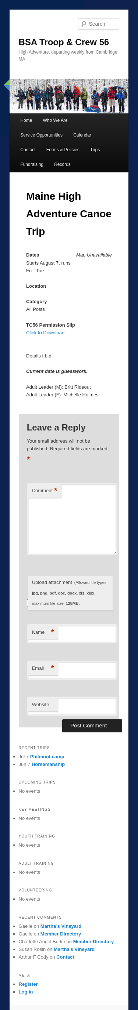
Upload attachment (69, 593)
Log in (26, 992)
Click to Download (45, 332)
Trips (95, 149)
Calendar (82, 135)
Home (26, 120)
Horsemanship (48, 764)
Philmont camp (47, 756)
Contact (27, 149)
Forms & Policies (62, 149)
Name (43, 632)
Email (43, 668)
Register (28, 984)
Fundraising (31, 164)
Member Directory (60, 934)
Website (40, 704)
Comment (44, 491)
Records (62, 164)
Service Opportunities (41, 135)
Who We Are (55, 120)
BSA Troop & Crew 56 (64, 42)
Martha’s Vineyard (60, 926)
